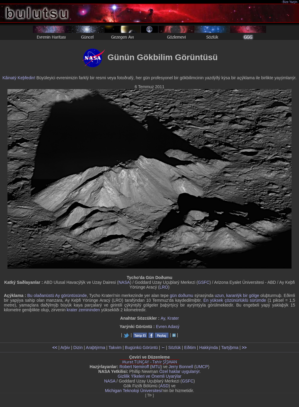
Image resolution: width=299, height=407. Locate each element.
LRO (163, 287)
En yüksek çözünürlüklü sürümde (234, 300)
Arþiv (65, 347)
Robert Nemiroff (134, 366)
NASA (124, 282)
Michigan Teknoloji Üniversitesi (133, 390)
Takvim (115, 347)
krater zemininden (83, 309)
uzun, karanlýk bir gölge (237, 295)
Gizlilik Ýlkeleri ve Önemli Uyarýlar (149, 376)
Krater (173, 318)
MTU (156, 366)
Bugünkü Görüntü (141, 347)
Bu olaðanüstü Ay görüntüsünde (57, 295)
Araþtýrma (95, 347)
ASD (164, 385)
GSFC (204, 282)
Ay (163, 318)
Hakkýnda (208, 347)
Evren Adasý (167, 326)
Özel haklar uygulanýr (179, 371)
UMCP (202, 366)
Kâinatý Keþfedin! (18, 77)
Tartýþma (230, 347)
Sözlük (174, 347)
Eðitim (190, 347)
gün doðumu (181, 295)
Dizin (78, 347)
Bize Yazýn (290, 2)
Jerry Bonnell (181, 366)
